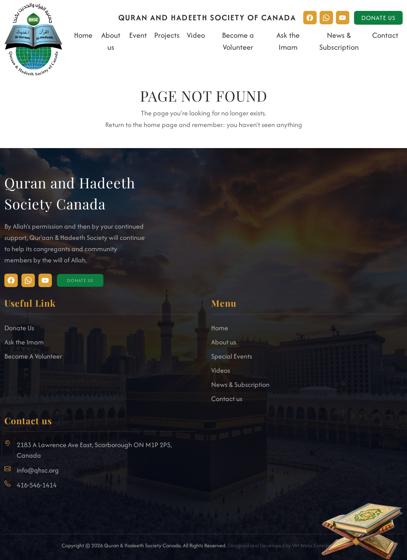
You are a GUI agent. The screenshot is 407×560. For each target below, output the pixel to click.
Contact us (226, 399)
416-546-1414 (37, 485)
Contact (385, 35)
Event (138, 35)
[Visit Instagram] (11, 280)
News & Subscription (240, 384)
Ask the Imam (24, 342)
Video (196, 35)
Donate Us (378, 17)
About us (223, 342)
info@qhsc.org (38, 470)
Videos (220, 370)
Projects (167, 35)
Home (83, 35)
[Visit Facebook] (28, 280)
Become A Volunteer (33, 356)
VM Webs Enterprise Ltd (318, 545)
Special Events (231, 356)
